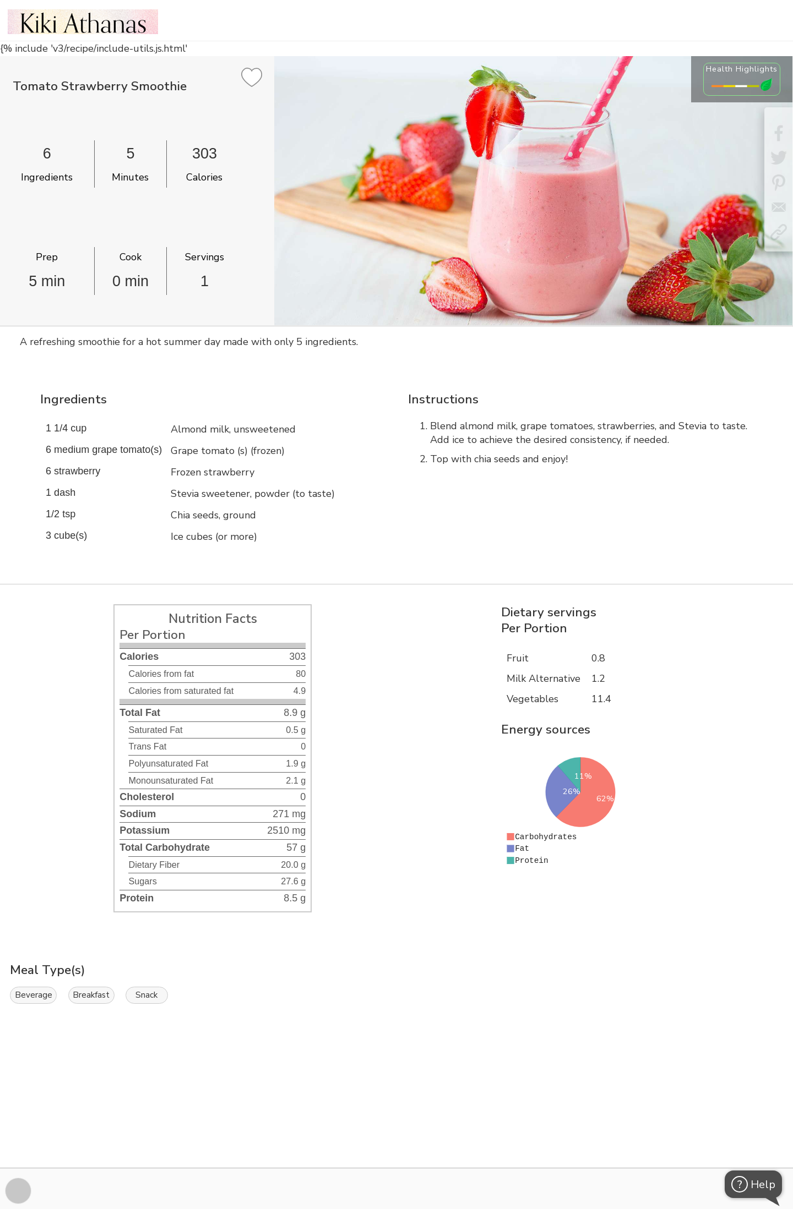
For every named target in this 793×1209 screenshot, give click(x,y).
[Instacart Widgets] (396, 1129)
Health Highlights (742, 68)
